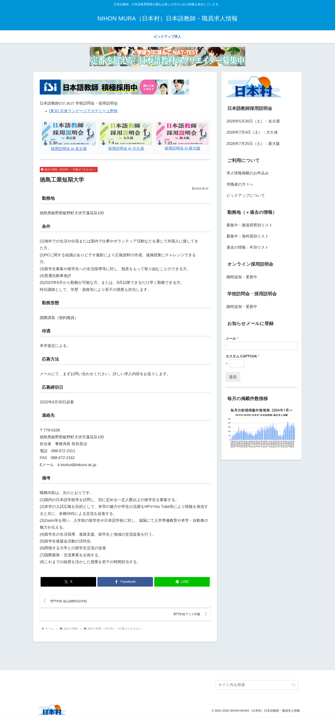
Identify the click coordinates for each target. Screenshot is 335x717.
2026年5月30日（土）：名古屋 (253, 121)
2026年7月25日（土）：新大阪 (253, 143)
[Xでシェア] (68, 582)
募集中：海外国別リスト (247, 236)
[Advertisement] (167, 655)
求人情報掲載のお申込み (247, 173)
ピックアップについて (245, 195)
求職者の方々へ (239, 184)
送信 (233, 377)
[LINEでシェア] (182, 582)
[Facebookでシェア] (125, 582)
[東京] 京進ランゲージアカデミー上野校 (83, 111)
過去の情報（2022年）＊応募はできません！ (68, 169)
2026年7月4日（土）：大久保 (252, 132)
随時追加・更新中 (241, 277)
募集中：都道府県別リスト (249, 225)
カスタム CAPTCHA (242, 356)
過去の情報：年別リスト (247, 247)
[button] (294, 685)
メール (232, 338)
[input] (257, 685)
